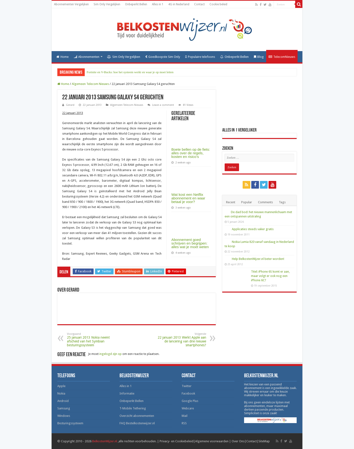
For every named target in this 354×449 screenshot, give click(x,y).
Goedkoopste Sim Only (162, 57)
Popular (246, 202)
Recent (230, 202)
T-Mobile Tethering (133, 408)
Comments (265, 202)
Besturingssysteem (70, 423)
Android (63, 401)
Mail (184, 416)
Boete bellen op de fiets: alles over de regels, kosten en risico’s (190, 153)
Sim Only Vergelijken (107, 4)
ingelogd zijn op (110, 354)
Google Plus (190, 401)
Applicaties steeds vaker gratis (253, 229)
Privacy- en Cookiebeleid (176, 441)
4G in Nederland (178, 4)
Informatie (127, 393)
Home (62, 57)
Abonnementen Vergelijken (71, 4)
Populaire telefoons (200, 57)
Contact (199, 4)
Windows (63, 416)
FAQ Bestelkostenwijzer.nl (137, 423)
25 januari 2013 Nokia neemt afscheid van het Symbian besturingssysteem (91, 339)
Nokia (61, 393)
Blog (259, 57)
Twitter (187, 386)
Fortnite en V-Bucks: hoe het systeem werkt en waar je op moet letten (130, 72)
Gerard (70, 105)
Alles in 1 (157, 4)
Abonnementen (86, 57)
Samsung (63, 408)
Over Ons (238, 441)
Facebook (188, 393)
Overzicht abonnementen (137, 416)
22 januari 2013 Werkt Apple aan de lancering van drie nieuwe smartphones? (181, 339)
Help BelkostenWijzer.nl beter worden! (258, 259)
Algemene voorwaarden (211, 441)
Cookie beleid (218, 4)
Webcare (188, 408)
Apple (61, 386)
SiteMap (264, 441)
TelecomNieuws (282, 57)
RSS (184, 423)
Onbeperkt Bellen (136, 4)
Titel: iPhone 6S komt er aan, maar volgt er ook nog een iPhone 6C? (270, 276)
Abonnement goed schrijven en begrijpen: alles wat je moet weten (190, 243)
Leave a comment (163, 105)
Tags (282, 202)
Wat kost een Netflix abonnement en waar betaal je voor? (188, 198)
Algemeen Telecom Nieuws (90, 84)
